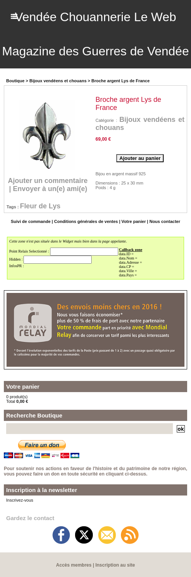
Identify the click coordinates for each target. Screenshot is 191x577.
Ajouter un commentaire (48, 180)
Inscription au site (115, 564)
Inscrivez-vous (19, 499)
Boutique (15, 80)
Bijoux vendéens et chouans (58, 80)
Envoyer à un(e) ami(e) (50, 188)
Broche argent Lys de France (120, 80)
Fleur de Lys (40, 205)
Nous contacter (164, 220)
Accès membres (74, 564)
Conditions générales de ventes (86, 220)
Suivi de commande (30, 220)
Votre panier (133, 220)
